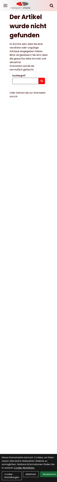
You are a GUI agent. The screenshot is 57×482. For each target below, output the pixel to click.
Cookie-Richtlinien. (24, 467)
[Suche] (51, 5)
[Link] (5, 5)
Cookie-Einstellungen (11, 476)
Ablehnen (31, 474)
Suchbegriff (18, 75)
